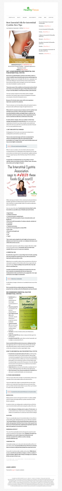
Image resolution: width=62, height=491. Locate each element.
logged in (14, 470)
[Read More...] (48, 26)
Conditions (8, 460)
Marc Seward (26, 28)
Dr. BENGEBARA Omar (27, 64)
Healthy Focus (31, 9)
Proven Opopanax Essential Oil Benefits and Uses (47, 50)
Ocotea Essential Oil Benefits (46, 29)
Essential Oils (15, 460)
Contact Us (34, 478)
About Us (29, 478)
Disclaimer (38, 478)
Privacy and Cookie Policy (45, 478)
